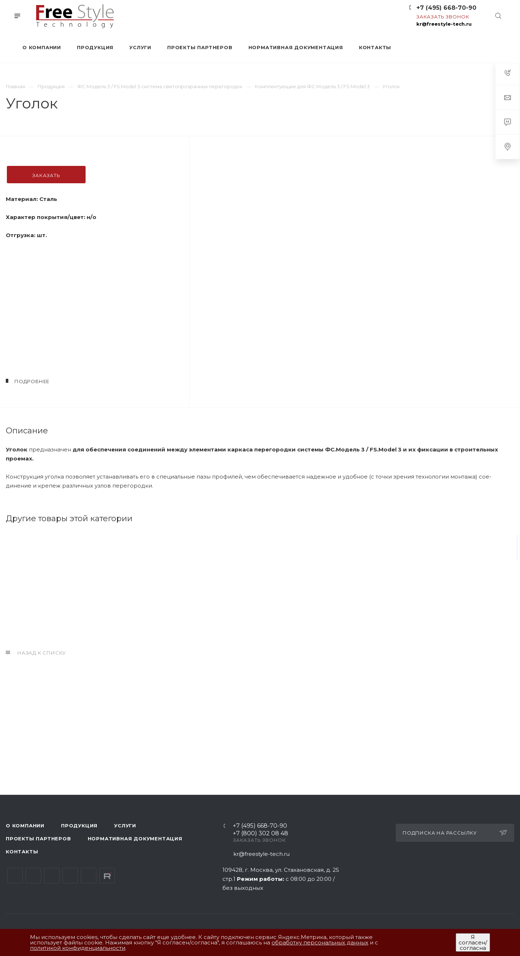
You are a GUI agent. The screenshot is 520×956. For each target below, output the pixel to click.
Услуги (125, 825)
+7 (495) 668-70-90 (446, 7)
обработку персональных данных (320, 942)
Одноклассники (70, 875)
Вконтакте (15, 875)
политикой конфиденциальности (77, 947)
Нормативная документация (135, 838)
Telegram (33, 875)
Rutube (107, 875)
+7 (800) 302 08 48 (260, 834)
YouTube (52, 875)
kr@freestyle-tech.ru (444, 24)
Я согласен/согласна (473, 942)
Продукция (79, 825)
